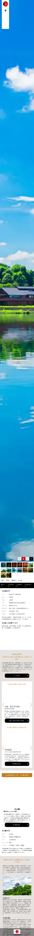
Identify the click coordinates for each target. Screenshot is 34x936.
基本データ (3, 585)
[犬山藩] (17, 793)
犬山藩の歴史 (19, 585)
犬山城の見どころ (28, 585)
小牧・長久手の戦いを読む (16, 720)
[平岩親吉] (17, 738)
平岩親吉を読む (16, 763)
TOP (2, 580)
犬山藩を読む (16, 825)
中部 (7, 580)
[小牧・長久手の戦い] (17, 695)
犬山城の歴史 (11, 585)
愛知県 (13, 580)
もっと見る (16, 675)
